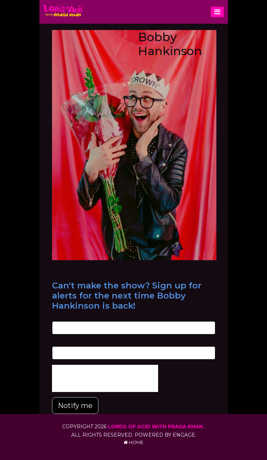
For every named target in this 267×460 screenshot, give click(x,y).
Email (58, 317)
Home (133, 442)
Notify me (75, 405)
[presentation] (105, 378)
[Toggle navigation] (217, 12)
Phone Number (69, 343)
